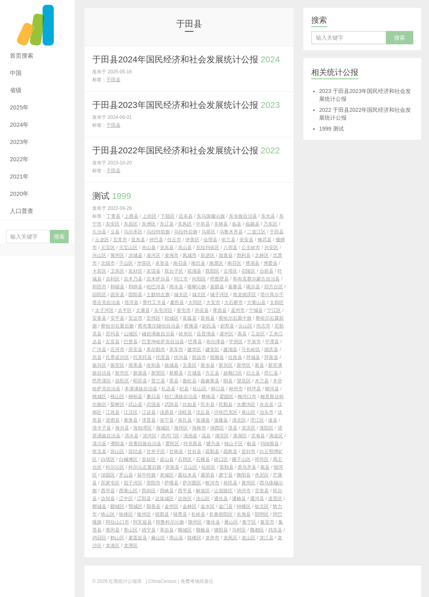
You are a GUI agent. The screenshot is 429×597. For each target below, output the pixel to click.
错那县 (162, 514)
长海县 (244, 514)
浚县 (272, 420)
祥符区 (262, 459)
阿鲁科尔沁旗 (170, 522)
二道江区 (256, 232)
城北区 (199, 294)
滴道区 (276, 436)
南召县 (180, 263)
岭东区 (186, 334)
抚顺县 (217, 357)
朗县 (228, 381)
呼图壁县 (219, 279)
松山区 (200, 388)
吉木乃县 (133, 279)
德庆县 (271, 349)
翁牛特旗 (146, 475)
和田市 (99, 286)
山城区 (131, 334)
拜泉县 (271, 357)
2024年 (19, 124)
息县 (97, 357)
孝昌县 (220, 310)
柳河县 (272, 388)
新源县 (140, 373)
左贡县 (113, 341)
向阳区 (199, 279)
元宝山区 (128, 247)
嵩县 (242, 334)
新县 (259, 365)
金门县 (226, 506)
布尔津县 (215, 341)
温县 (206, 436)
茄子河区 (133, 483)
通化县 (221, 498)
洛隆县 (221, 420)
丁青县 (113, 216)
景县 (174, 381)
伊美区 (192, 239)
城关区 (181, 294)
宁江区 (274, 310)
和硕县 (117, 286)
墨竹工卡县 (154, 302)
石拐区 (185, 459)
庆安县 (135, 349)
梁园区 (226, 396)
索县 (265, 467)
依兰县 (228, 239)
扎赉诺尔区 (117, 357)
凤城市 (190, 255)
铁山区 (108, 514)
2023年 (19, 141)
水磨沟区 (246, 404)
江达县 (149, 412)
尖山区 (245, 326)
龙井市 (212, 538)
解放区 (203, 490)
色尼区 (262, 475)
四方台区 (273, 286)
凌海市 (171, 255)
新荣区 (158, 373)
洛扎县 (185, 420)
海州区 (181, 428)
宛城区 (171, 318)
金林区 (190, 506)
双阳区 (212, 271)
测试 (111, 196)
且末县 (186, 216)
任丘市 (174, 239)
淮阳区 (266, 428)
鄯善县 (153, 506)
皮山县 (167, 459)
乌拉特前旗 (158, 232)
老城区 (167, 475)
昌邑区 (122, 381)
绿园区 (108, 475)
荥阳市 (153, 483)
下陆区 (168, 216)
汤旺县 (185, 412)
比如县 (190, 404)
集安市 (267, 522)
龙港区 (113, 545)
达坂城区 (164, 498)
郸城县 (99, 506)
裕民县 (230, 483)
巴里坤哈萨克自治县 (163, 341)
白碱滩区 (128, 459)
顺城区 (185, 530)
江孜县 (113, 412)
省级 (16, 90)
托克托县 (142, 357)
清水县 (131, 436)
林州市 (236, 388)
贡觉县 (262, 490)
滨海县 (258, 436)
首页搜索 (21, 55)
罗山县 (126, 475)
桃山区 (117, 396)
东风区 (185, 224)
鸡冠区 (99, 538)
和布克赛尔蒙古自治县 (256, 279)
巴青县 (195, 341)
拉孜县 (235, 357)
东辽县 (167, 224)
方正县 (212, 373)
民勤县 (226, 404)
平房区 (236, 341)
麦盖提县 (137, 538)
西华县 (108, 490)
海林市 (199, 428)
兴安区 (271, 247)
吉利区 (113, 279)
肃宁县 (226, 475)
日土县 (253, 373)
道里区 (275, 498)
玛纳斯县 (269, 443)
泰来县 (131, 420)
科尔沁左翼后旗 (144, 467)
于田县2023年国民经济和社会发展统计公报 (186, 105)
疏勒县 (212, 451)
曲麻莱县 (210, 381)
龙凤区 (230, 538)
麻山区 (158, 538)
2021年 (19, 176)
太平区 (125, 310)
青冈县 (113, 530)
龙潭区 (131, 545)
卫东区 (117, 271)
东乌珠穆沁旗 (211, 216)
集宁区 (249, 522)
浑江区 (257, 420)
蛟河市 (212, 483)
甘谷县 (194, 451)
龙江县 (266, 538)
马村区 (239, 530)
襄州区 (248, 483)
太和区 (277, 302)
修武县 (264, 239)
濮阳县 (117, 443)
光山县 (149, 247)
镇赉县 (180, 514)
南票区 (216, 263)
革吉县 (167, 530)
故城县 (171, 365)
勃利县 (244, 255)
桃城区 (99, 396)
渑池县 (190, 436)
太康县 (143, 310)
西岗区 (149, 490)
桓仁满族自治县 (180, 396)
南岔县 (198, 263)
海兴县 (122, 428)
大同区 (195, 302)
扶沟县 (181, 357)
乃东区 (270, 224)
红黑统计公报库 (37, 23)
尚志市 (263, 326)
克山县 (185, 247)
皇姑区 (149, 459)
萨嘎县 (171, 483)
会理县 (210, 239)
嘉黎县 (235, 286)
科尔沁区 (115, 467)
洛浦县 (203, 420)
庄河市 (117, 349)
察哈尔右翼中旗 (235, 318)
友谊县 (153, 271)
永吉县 (266, 404)
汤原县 (167, 412)
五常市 (120, 239)
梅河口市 (246, 396)
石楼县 (203, 459)
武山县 (135, 404)
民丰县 (208, 404)
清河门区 (170, 436)
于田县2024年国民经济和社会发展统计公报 (186, 59)
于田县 (113, 79)
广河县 (99, 349)
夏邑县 (177, 302)
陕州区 (195, 522)
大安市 (213, 302)
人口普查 (21, 210)
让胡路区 (223, 490)
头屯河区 (163, 310)
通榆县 (239, 498)
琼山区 (117, 451)
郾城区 (117, 506)
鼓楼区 (194, 538)
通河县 (257, 498)
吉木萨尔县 (158, 279)
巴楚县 (131, 341)
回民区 (99, 294)
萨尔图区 (192, 483)
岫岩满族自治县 (158, 334)
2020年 (19, 193)
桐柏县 (135, 396)
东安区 (113, 224)
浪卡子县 (101, 428)
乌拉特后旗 (185, 232)
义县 (115, 232)
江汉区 (131, 412)
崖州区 (226, 334)
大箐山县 (256, 302)
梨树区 (117, 404)
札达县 (168, 388)
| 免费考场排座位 (195, 581)
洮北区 (239, 420)
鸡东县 (275, 530)
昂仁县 (271, 373)
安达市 (135, 318)
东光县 (268, 216)
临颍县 (252, 224)
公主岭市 (250, 247)
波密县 (113, 420)
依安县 (246, 239)
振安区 (117, 365)
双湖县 (194, 271)
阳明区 (262, 514)
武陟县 (171, 404)
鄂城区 (135, 506)
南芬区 (234, 263)
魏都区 (257, 530)
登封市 (248, 451)
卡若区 (99, 271)
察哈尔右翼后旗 (117, 326)
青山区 (131, 530)
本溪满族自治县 (140, 388)
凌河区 (153, 255)
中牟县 (203, 224)
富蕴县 (190, 318)
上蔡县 (131, 216)
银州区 (144, 514)
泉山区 (248, 412)
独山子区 (233, 443)
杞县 (184, 388)
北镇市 (108, 263)
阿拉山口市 (117, 522)
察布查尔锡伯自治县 (159, 326)
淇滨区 (248, 428)
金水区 (208, 506)
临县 (236, 224)
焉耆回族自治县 (144, 443)
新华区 (244, 365)
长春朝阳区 (221, 514)
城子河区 (219, 294)
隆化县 (213, 522)
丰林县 (221, 224)
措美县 (135, 365)
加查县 (226, 255)
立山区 (190, 467)
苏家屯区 (110, 483)
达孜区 (185, 498)
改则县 (153, 365)
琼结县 (135, 451)
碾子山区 (241, 459)
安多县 (99, 318)
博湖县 (252, 263)
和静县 (135, 286)
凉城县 (135, 255)
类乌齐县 (246, 467)
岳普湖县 (206, 334)
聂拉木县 (187, 475)
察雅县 (191, 326)
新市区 (122, 373)
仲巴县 (156, 239)
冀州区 (117, 255)
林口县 (218, 388)
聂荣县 (208, 475)
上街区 (149, 216)
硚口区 (221, 459)
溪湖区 (240, 436)
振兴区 (99, 365)
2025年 (19, 107)
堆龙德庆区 (244, 294)
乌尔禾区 (133, 232)
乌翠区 (208, 232)
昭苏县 (140, 381)
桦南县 (208, 396)
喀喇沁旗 (196, 286)
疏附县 (230, 451)
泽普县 (149, 420)
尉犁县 (227, 326)
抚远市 (199, 357)
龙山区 (248, 538)
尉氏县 (209, 326)
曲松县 (190, 381)
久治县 (99, 232)
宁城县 (256, 310)
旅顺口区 (232, 373)
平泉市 (254, 341)
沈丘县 (203, 412)
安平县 (117, 318)
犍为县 (213, 443)
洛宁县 (167, 420)
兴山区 (99, 255)
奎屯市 (184, 310)
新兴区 (226, 365)
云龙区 (102, 239)
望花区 (244, 381)
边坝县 (108, 498)
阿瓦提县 (142, 522)
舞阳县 (244, 475)
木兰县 (262, 381)
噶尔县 (253, 286)
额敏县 (203, 530)
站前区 (208, 467)
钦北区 (262, 506)
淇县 (232, 428)
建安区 (212, 349)
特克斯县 (192, 443)
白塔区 (108, 459)
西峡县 (167, 490)
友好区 (135, 271)
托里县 (163, 357)
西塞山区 (128, 490)
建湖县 (230, 349)
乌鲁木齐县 (231, 232)
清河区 (149, 436)
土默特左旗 (158, 294)
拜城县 (253, 357)
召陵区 (248, 271)
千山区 (126, 263)
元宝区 (108, 247)
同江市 (181, 279)
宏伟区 (153, 318)
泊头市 (266, 412)
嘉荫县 (217, 286)
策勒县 (226, 467)
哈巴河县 (155, 286)
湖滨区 (222, 436)
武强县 (153, 404)
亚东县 (138, 239)
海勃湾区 (142, 428)
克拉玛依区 (207, 247)
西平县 (185, 490)
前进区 (208, 255)
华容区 (144, 263)
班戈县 (99, 451)
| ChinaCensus (161, 581)
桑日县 (153, 396)
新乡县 (208, 365)
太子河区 (104, 310)
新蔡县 (176, 373)
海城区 (163, 428)
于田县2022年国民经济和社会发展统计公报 (186, 150)
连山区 (203, 498)
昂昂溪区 (101, 381)
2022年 (19, 159)
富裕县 (208, 318)
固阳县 (135, 294)
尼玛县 (113, 334)
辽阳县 (144, 498)
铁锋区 (126, 514)
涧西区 (217, 428)
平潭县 (272, 341)
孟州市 (238, 310)
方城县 (194, 373)
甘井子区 (155, 451)
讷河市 (244, 490)
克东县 (167, 247)
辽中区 (126, 498)
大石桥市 (233, 302)
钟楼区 (244, 506)
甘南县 (176, 451)
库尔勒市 (155, 349)
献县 (251, 443)
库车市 (176, 349)
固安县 (117, 294)
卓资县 (162, 263)
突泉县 (172, 467)
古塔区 (230, 271)
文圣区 (190, 365)
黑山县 (176, 538)
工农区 (258, 334)
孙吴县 (202, 310)
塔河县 (131, 302)
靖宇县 (149, 530)
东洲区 (149, 224)
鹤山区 (117, 538)
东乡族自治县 (243, 216)
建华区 (194, 349)
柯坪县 (254, 388)
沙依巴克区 (225, 412)
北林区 (262, 255)
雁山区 (231, 522)
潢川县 (99, 443)
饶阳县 (221, 530)
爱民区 (172, 443)
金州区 (171, 506)
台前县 (266, 271)
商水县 (176, 286)
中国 (16, 72)
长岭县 (198, 514)
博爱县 (270, 263)
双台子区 (173, 271)
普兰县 (158, 381)
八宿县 (230, 247)
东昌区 (131, 224)
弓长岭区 (250, 349)
